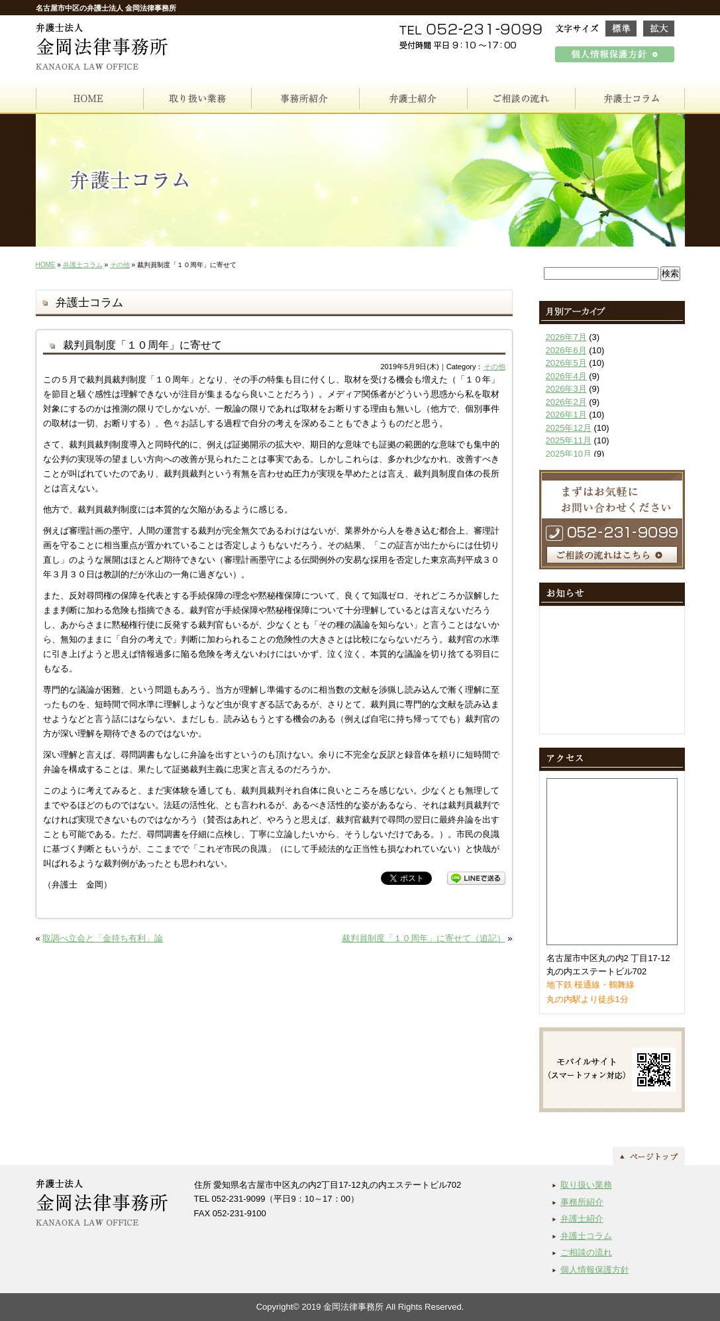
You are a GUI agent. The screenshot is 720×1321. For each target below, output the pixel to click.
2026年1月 (566, 415)
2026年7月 (566, 337)
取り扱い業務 (586, 1185)
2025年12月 (568, 428)
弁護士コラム (83, 264)
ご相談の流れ (586, 1252)
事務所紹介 (581, 1202)
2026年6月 (566, 350)
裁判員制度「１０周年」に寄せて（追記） (423, 938)
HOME (46, 264)
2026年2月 (566, 402)
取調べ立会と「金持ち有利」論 (102, 938)
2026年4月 (566, 376)
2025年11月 (568, 440)
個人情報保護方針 (594, 1270)
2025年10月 (568, 454)
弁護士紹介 (581, 1219)
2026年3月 (566, 389)
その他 (120, 264)
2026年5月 (566, 363)
